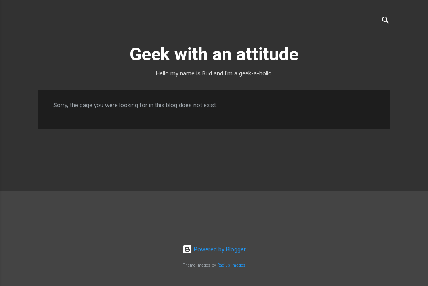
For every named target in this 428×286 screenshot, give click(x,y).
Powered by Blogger (214, 249)
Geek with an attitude (214, 54)
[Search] (385, 22)
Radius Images (231, 265)
